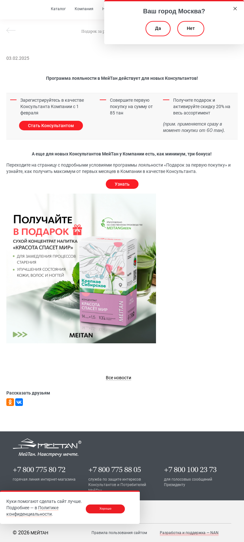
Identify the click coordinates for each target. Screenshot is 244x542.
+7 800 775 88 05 (114, 469)
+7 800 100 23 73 (190, 469)
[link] (118, 377)
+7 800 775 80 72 (39, 469)
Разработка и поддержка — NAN (189, 532)
